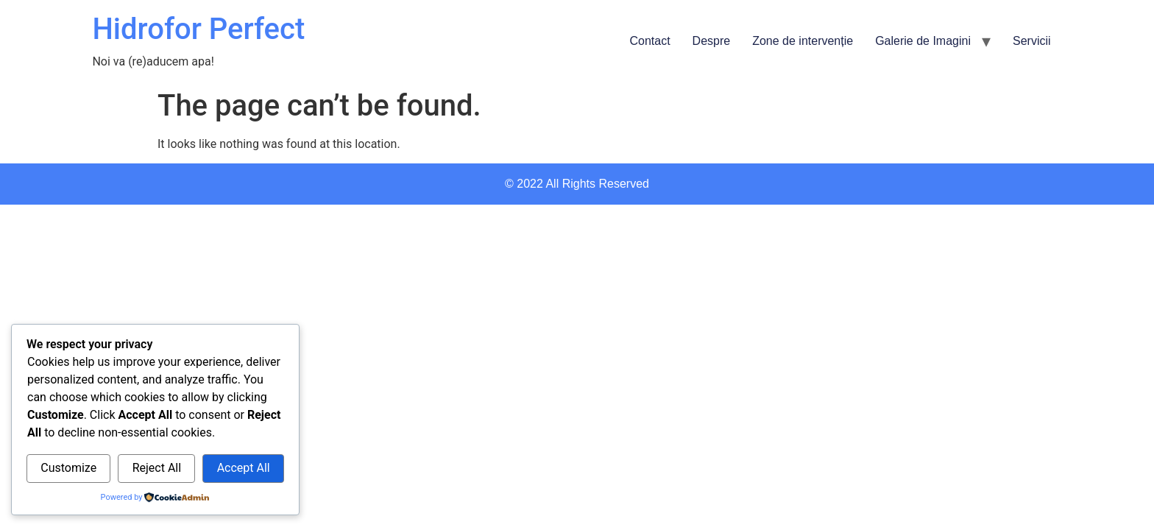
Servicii (1032, 41)
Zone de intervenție (802, 41)
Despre (712, 41)
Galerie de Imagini (923, 41)
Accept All (243, 468)
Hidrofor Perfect (198, 29)
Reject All (156, 468)
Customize (68, 468)
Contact (649, 41)
